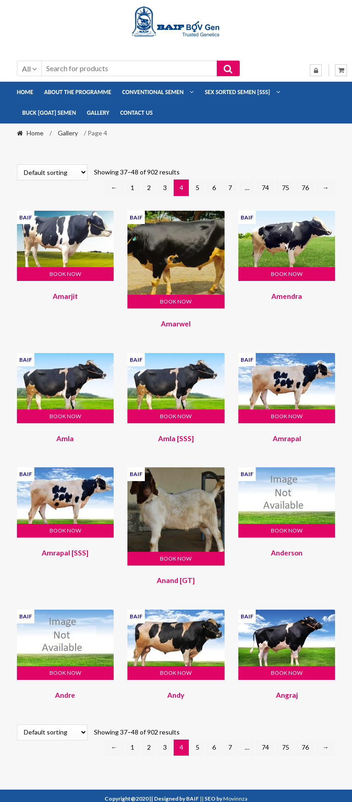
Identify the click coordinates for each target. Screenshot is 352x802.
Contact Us (136, 113)
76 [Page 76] (305, 187)
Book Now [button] (65, 273)
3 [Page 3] (165, 187)
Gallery (98, 113)
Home (25, 92)
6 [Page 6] (214, 187)
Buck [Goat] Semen (49, 113)
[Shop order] (52, 172)
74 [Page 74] (265, 187)
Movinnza (235, 792)
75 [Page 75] (285, 187)
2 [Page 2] (149, 187)
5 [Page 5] (197, 187)
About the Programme (77, 92)
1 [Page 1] (132, 187)
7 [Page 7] (230, 187)
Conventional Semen (153, 92)
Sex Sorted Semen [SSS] (237, 92)
